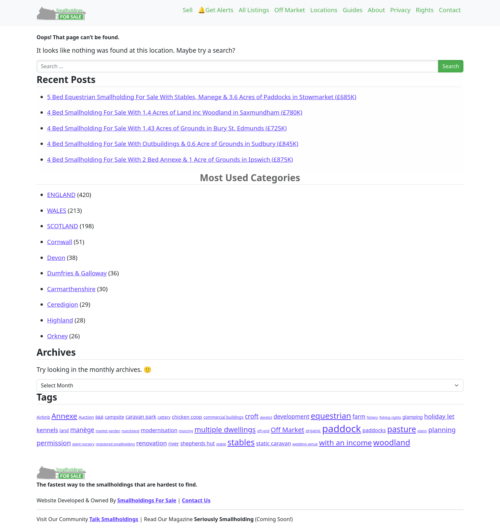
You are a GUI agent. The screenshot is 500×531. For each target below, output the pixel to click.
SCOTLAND (62, 226)
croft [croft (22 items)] (251, 416)
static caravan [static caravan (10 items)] (273, 443)
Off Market (289, 10)
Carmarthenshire (71, 289)
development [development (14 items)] (291, 416)
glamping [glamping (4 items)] (413, 417)
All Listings (254, 10)
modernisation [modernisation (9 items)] (159, 430)
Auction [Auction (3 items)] (86, 417)
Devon (56, 257)
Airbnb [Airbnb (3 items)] (43, 417)
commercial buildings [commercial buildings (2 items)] (224, 417)
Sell (188, 10)
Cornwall (59, 242)
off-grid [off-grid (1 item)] (263, 431)
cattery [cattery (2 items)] (163, 417)
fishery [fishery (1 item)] (372, 417)
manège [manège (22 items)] (82, 430)
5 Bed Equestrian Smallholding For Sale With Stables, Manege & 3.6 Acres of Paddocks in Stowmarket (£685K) (201, 97)
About (376, 10)
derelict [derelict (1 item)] (266, 417)
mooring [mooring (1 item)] (186, 431)
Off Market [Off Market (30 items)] (287, 429)
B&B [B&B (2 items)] (99, 417)
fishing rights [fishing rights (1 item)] (390, 417)
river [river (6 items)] (173, 443)
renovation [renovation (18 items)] (151, 443)
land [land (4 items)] (64, 430)
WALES (56, 210)
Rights (424, 10)
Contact (450, 10)
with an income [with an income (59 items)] (345, 442)
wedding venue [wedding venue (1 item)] (305, 444)
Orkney (57, 336)
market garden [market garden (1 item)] (108, 431)
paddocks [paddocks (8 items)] (374, 430)
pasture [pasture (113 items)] (401, 429)
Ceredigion (62, 304)
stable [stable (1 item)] (221, 444)
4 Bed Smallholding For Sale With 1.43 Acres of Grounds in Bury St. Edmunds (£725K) (167, 128)
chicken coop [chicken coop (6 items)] (187, 416)
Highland (60, 320)
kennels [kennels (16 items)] (47, 430)
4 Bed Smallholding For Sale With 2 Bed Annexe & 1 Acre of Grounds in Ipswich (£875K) (170, 159)
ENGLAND (61, 194)
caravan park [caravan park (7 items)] (140, 416)
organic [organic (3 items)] (313, 430)
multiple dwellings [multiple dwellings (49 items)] (225, 429)
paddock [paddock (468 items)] (341, 428)
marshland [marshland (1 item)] (130, 431)
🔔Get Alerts (216, 10)
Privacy (400, 10)
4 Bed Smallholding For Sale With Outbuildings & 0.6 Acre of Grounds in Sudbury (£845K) (172, 143)
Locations (324, 10)
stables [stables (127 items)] (241, 442)
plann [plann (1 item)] (422, 431)
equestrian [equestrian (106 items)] (331, 415)
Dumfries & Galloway (77, 273)
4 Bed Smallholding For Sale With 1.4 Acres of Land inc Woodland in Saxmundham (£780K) (174, 112)
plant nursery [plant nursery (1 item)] (83, 444)
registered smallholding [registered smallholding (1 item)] (115, 444)
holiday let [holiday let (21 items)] (439, 416)
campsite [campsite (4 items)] (114, 417)
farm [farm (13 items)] (358, 416)
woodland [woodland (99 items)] (391, 442)
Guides (353, 10)
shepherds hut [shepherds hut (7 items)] (197, 443)
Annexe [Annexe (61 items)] (64, 416)
